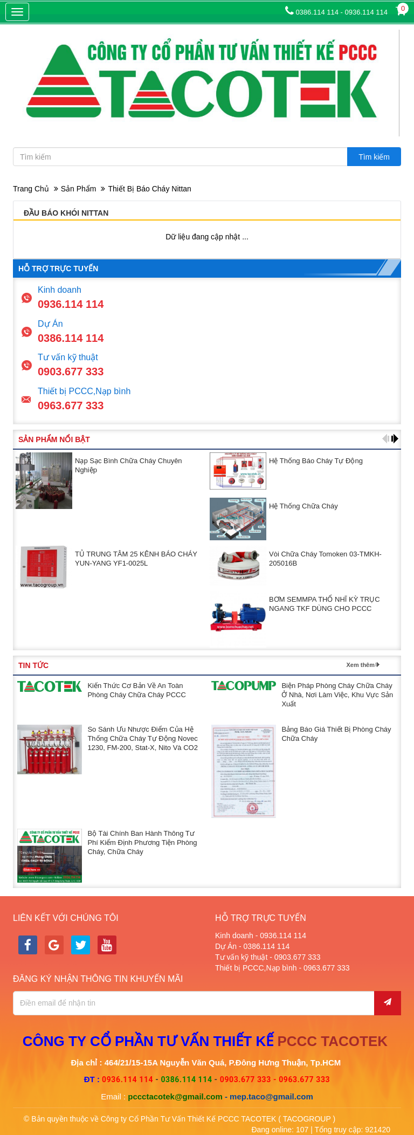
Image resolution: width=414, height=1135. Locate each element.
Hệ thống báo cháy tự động (316, 461)
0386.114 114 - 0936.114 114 (336, 12)
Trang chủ (31, 188)
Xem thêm (360, 665)
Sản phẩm (78, 188)
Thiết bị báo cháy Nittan (149, 188)
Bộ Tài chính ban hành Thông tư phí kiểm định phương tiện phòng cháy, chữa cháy (142, 842)
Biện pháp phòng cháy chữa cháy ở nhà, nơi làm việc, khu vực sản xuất (337, 695)
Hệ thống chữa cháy (303, 506)
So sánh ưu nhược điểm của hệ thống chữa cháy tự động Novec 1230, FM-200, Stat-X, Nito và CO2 (142, 738)
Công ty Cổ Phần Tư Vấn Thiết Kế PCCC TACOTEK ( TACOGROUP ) (218, 1119)
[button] (385, 438)
